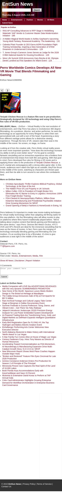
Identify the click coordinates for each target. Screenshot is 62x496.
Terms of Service (44, 484)
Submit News (7, 23)
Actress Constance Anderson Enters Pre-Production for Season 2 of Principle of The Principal (26, 362)
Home (4, 20)
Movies (40, 20)
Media (35, 256)
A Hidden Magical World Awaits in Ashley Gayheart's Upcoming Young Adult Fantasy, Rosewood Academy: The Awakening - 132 (31, 40)
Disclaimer (19, 260)
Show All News (6, 260)
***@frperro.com (7, 246)
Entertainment (16, 20)
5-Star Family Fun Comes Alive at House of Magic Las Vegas (29, 337)
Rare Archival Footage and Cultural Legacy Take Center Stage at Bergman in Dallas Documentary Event (27, 302)
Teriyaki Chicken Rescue (47, 162)
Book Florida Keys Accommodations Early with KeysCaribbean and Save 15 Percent (22, 371)
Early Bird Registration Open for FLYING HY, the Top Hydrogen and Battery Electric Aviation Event (25, 323)
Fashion (30, 20)
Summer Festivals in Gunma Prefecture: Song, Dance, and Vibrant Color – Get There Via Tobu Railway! (28, 306)
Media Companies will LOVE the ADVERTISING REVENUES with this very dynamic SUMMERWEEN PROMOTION (29, 287)
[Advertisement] (51, 435)
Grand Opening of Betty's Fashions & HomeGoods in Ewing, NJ (34, 205)
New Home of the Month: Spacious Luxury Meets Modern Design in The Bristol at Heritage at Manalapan (27, 292)
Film (41, 256)
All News (50, 20)
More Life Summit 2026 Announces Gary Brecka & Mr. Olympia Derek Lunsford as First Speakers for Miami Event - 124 (30, 59)
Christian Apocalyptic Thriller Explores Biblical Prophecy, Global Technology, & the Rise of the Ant (34, 185)
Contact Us (6, 486)
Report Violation (33, 260)
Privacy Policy (29, 484)
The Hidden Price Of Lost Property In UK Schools (27, 189)
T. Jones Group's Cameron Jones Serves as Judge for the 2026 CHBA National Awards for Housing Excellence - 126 (31, 53)
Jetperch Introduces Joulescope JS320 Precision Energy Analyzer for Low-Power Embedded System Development (27, 311)
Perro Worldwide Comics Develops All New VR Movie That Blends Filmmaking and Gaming (30, 71)
